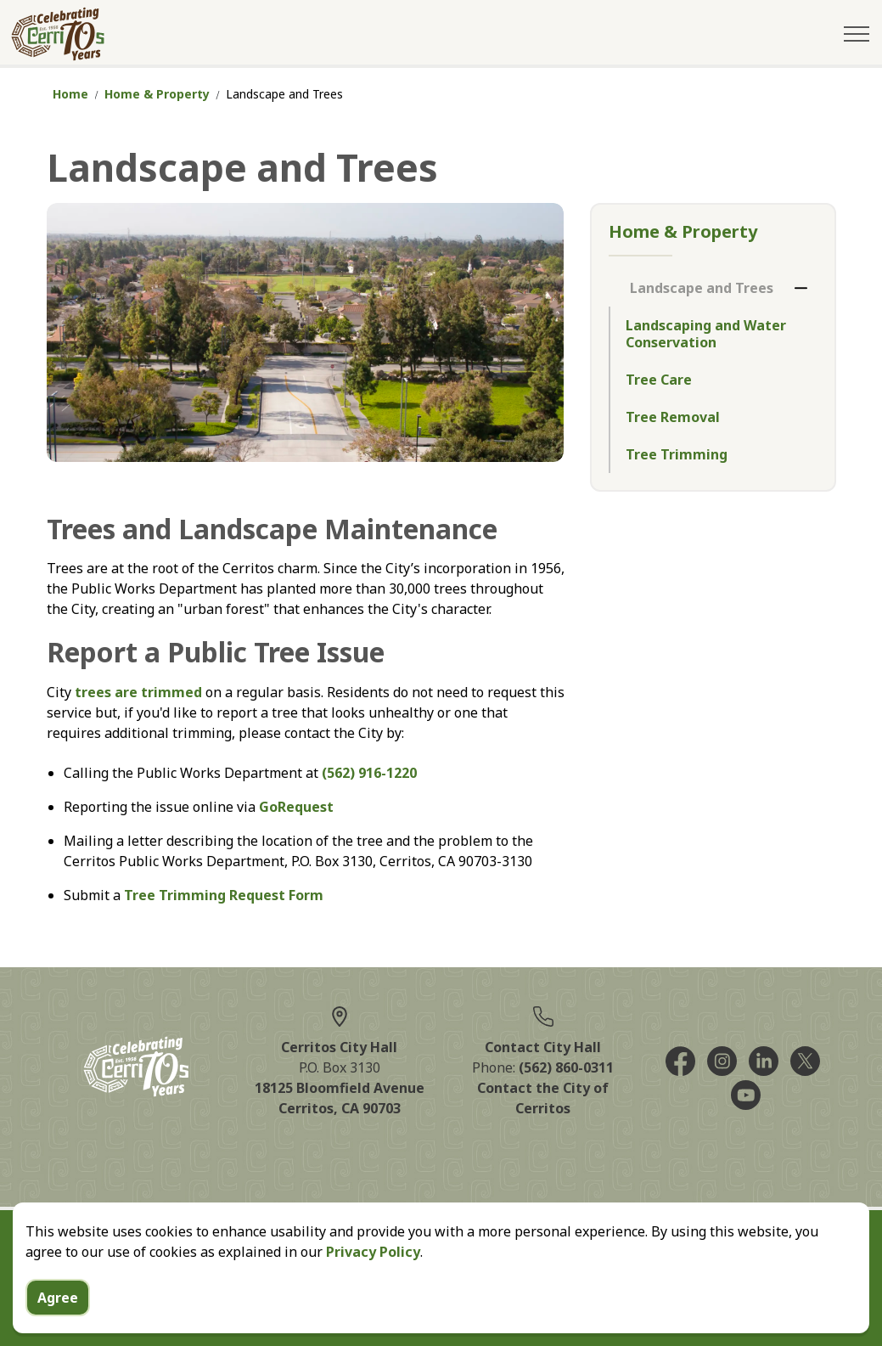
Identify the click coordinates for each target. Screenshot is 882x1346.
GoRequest (296, 806)
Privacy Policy (373, 1279)
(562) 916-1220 (369, 772)
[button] (306, 332)
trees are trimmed (138, 692)
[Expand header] (856, 34)
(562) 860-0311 (566, 1067)
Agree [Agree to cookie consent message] (57, 1325)
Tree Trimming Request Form (223, 895)
